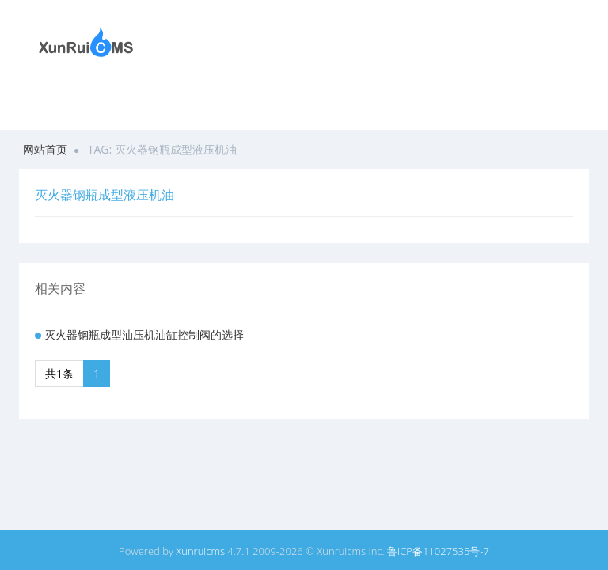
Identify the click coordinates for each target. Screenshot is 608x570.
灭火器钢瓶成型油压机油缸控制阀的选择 (144, 334)
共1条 (59, 373)
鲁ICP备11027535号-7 (438, 551)
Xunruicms (200, 551)
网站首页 (45, 149)
